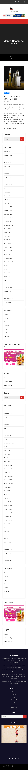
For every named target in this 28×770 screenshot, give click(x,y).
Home (6, 378)
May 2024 (7, 195)
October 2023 (8, 221)
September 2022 (9, 262)
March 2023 (7, 243)
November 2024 (8, 181)
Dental (6, 318)
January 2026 (8, 155)
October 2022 (8, 258)
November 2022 (8, 254)
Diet (5, 322)
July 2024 (6, 188)
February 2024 (8, 206)
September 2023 (9, 225)
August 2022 (7, 265)
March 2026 (7, 151)
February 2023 (8, 247)
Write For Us (8, 385)
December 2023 (8, 214)
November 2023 (8, 218)
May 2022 (7, 276)
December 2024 (8, 177)
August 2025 (7, 162)
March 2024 (7, 203)
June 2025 (7, 166)
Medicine (6, 333)
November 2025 (8, 159)
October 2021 (8, 302)
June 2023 (7, 232)
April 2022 (7, 280)
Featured (6, 325)
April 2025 (7, 170)
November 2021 (8, 298)
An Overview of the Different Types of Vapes (12, 98)
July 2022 (6, 269)
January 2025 (7, 173)
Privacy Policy (8, 381)
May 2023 (7, 236)
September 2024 (9, 184)
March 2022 (7, 284)
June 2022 (7, 273)
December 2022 (8, 251)
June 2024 (7, 192)
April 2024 (7, 199)
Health (6, 93)
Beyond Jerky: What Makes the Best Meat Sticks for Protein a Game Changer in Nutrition (14, 676)
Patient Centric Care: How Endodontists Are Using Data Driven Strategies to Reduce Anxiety (14, 660)
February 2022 (8, 287)
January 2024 (8, 210)
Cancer (6, 314)
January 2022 (8, 291)
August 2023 (7, 229)
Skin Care (6, 336)
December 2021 (8, 295)
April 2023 (7, 240)
